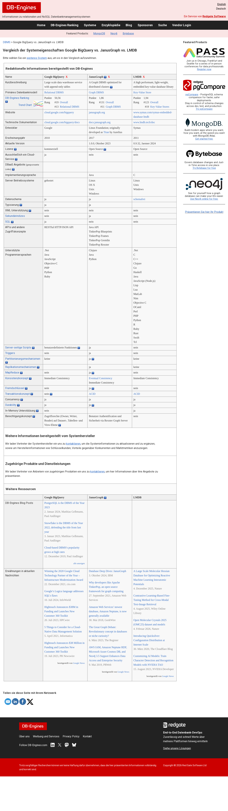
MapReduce (12, 372)
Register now (204, 69)
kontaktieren (73, 443)
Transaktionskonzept (17, 393)
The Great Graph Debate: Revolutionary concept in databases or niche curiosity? (108, 631)
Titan (106, 132)
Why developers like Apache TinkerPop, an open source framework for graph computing (106, 587)
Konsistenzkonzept (16, 378)
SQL (7, 221)
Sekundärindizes (15, 216)
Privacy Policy (71, 736)
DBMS (6, 42)
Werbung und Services (46, 736)
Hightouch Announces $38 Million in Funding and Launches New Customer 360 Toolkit (64, 647)
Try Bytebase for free (204, 168)
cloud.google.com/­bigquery (59, 112)
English (221, 4)
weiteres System (37, 58)
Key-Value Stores (159, 106)
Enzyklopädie (111, 25)
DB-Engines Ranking (64, 25)
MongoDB (99, 33)
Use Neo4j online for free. (204, 199)
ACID (92, 393)
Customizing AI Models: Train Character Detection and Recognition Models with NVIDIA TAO (153, 660)
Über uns (24, 736)
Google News (79, 663)
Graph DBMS (96, 92)
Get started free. (204, 138)
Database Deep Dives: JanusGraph (107, 571)
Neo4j (113, 33)
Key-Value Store (142, 92)
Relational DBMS (54, 92)
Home (41, 25)
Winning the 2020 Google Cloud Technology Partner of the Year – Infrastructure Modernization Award (63, 575)
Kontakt (87, 736)
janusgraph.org (97, 112)
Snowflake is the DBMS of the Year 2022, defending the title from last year (63, 527)
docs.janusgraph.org (100, 122)
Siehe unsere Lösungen (177, 748)
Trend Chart (25, 105)
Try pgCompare (204, 109)
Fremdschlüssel (14, 388)
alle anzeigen (79, 563)
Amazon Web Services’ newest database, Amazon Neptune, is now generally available (108, 611)
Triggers (10, 353)
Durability (10, 405)
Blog (129, 25)
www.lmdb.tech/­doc (144, 122)
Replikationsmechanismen (20, 367)
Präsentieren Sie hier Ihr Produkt (204, 211)
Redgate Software (214, 16)
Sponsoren (145, 25)
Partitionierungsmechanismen (22, 358)
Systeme (90, 25)
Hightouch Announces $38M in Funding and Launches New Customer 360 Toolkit (61, 611)
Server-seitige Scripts (18, 347)
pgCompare (191, 94)
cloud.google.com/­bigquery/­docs (62, 122)
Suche (162, 25)
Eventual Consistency (100, 378)
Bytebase (128, 33)
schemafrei (139, 199)
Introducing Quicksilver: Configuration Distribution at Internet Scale (149, 640)
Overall (64, 102)
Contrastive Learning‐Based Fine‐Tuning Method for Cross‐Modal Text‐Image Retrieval (151, 600)
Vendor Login (181, 25)
